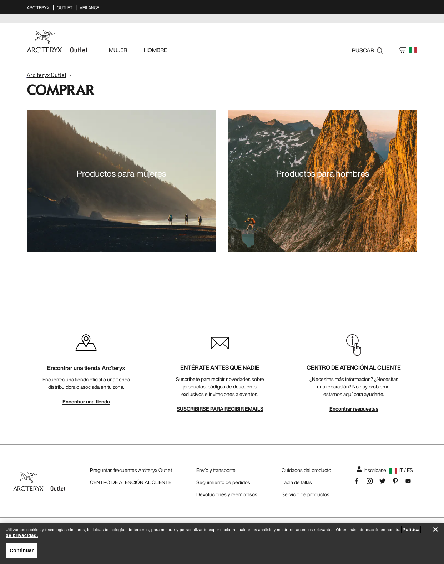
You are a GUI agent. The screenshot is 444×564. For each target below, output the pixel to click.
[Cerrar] (435, 529)
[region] (222, 543)
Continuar (22, 550)
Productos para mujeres (121, 173)
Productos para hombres (322, 173)
